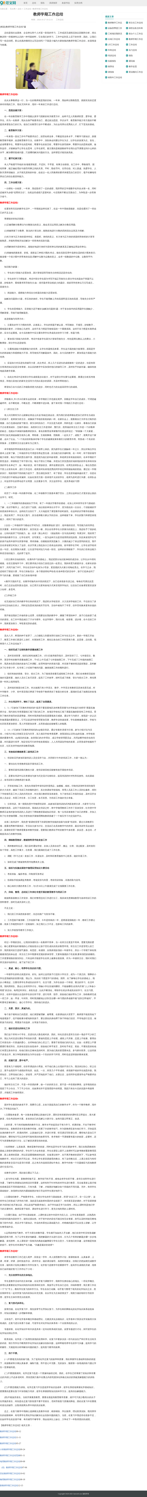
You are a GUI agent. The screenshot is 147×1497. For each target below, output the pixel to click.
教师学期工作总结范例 (10, 1455)
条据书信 (66, 3)
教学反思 (133, 66)
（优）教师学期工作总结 (11, 1467)
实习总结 (133, 50)
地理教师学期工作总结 (10, 1461)
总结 (34, 3)
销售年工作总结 (115, 77)
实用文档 (78, 3)
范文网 (13, 9)
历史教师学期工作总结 (10, 1473)
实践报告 (112, 61)
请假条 (111, 72)
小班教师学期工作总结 (10, 1449)
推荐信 (111, 66)
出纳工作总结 (114, 39)
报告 (43, 3)
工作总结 (27, 9)
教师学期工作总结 (8, 1431)
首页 (26, 3)
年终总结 (112, 50)
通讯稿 (132, 61)
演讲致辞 (53, 3)
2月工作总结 (113, 45)
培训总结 (112, 55)
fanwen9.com (77, 1494)
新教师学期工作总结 (9, 1485)
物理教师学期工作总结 (10, 1479)
